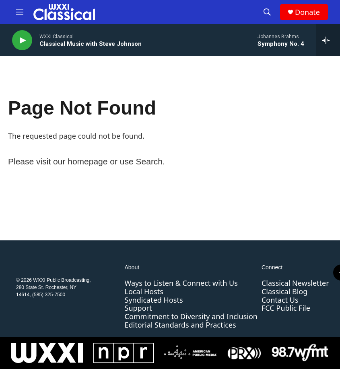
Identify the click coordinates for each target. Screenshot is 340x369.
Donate (307, 12)
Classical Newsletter (295, 283)
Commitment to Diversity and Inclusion (191, 316)
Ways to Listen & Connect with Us (181, 283)
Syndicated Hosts (154, 300)
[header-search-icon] (267, 12)
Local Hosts (144, 291)
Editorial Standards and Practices (180, 325)
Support (138, 308)
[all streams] (328, 40)
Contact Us (280, 300)
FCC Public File (286, 308)
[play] (22, 40)
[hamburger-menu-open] (19, 12)
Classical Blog (284, 291)
